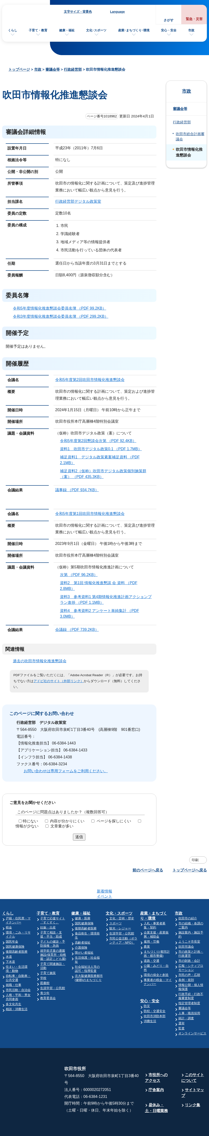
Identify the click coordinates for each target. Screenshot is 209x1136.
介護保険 (81, 929)
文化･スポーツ (96, 30)
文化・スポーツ (119, 895)
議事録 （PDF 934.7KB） (79, 490)
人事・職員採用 (189, 994)
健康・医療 (82, 899)
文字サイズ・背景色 (78, 11)
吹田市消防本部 (154, 997)
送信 (79, 837)
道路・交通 (151, 942)
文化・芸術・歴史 (121, 899)
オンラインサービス (192, 1014)
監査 (181, 1009)
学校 (43, 959)
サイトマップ (192, 1074)
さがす (169, 20)
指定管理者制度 (189, 984)
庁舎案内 (156, 1071)
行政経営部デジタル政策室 (78, 201)
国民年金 (12, 923)
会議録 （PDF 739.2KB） (79, 630)
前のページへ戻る (147, 870)
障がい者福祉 (84, 934)
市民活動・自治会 (18, 971)
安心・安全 (168, 30)
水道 (9, 938)
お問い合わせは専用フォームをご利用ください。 (66, 771)
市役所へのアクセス (156, 1059)
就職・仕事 (13, 966)
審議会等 (52, 69)
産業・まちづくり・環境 (153, 897)
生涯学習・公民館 (52, 969)
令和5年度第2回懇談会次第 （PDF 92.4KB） (100, 441)
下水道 (10, 943)
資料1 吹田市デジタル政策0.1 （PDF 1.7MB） (103, 449)
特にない (30, 821)
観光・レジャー (120, 909)
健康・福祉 (67, 30)
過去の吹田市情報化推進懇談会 (39, 661)
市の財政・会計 (189, 942)
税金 (9, 909)
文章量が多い (61, 826)
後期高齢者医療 (17, 933)
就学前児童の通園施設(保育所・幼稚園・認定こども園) (53, 936)
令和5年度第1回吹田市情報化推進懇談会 (90, 514)
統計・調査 (186, 999)
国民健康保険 (15, 928)
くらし (12, 30)
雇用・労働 (151, 923)
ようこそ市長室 (189, 923)
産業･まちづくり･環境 (133, 30)
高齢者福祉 (82, 924)
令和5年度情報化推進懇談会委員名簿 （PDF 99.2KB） (61, 308)
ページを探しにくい (114, 821)
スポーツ (115, 904)
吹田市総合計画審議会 (190, 136)
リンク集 (192, 1086)
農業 (147, 928)
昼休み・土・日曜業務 (156, 1089)
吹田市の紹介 (187, 899)
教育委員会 (48, 979)
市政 (191, 30)
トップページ (19, 69)
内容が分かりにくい (67, 821)
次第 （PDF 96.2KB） (81, 575)
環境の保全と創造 (156, 956)
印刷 (195, 860)
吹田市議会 (186, 928)
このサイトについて (192, 1059)
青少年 (45, 974)
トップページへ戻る (189, 870)
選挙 (181, 1004)
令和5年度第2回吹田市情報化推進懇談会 (90, 380)
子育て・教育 (38, 30)
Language (117, 11)
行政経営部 (73, 69)
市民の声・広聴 (189, 956)
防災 (147, 987)
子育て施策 (48, 954)
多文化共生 (13, 985)
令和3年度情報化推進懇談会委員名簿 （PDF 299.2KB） (62, 316)
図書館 (45, 964)
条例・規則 (186, 961)
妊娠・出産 (48, 909)
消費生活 (150, 1002)
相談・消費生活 (17, 990)
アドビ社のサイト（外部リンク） (58, 681)
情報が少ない (27, 826)
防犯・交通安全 (154, 992)
